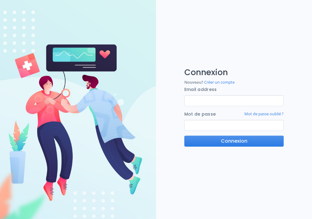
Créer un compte (219, 82)
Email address (200, 89)
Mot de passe (200, 114)
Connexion (234, 140)
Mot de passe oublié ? (264, 113)
